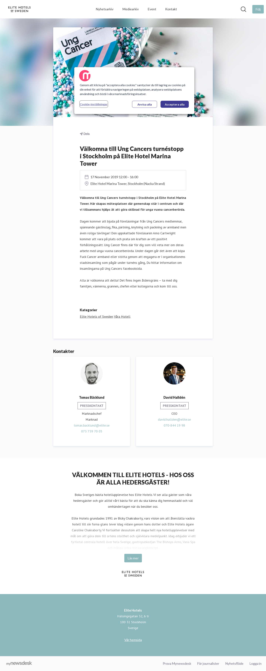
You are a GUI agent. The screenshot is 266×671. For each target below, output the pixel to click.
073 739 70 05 (91, 431)
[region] (134, 90)
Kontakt (171, 9)
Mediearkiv (130, 9)
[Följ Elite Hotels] (258, 9)
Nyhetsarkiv (104, 9)
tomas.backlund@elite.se (92, 425)
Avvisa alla (144, 104)
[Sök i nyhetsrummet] (243, 9)
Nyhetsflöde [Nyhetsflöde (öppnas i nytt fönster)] (234, 663)
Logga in (255, 663)
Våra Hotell (122, 316)
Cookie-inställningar (94, 104)
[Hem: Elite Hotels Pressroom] (19, 9)
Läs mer (133, 558)
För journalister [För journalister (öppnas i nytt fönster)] (208, 663)
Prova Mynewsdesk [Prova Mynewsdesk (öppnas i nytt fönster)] (177, 663)
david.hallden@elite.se (174, 419)
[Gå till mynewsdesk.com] (19, 664)
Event (152, 9)
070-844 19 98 (174, 425)
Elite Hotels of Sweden (96, 316)
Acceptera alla (175, 104)
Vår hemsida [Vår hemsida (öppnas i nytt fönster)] (133, 640)
